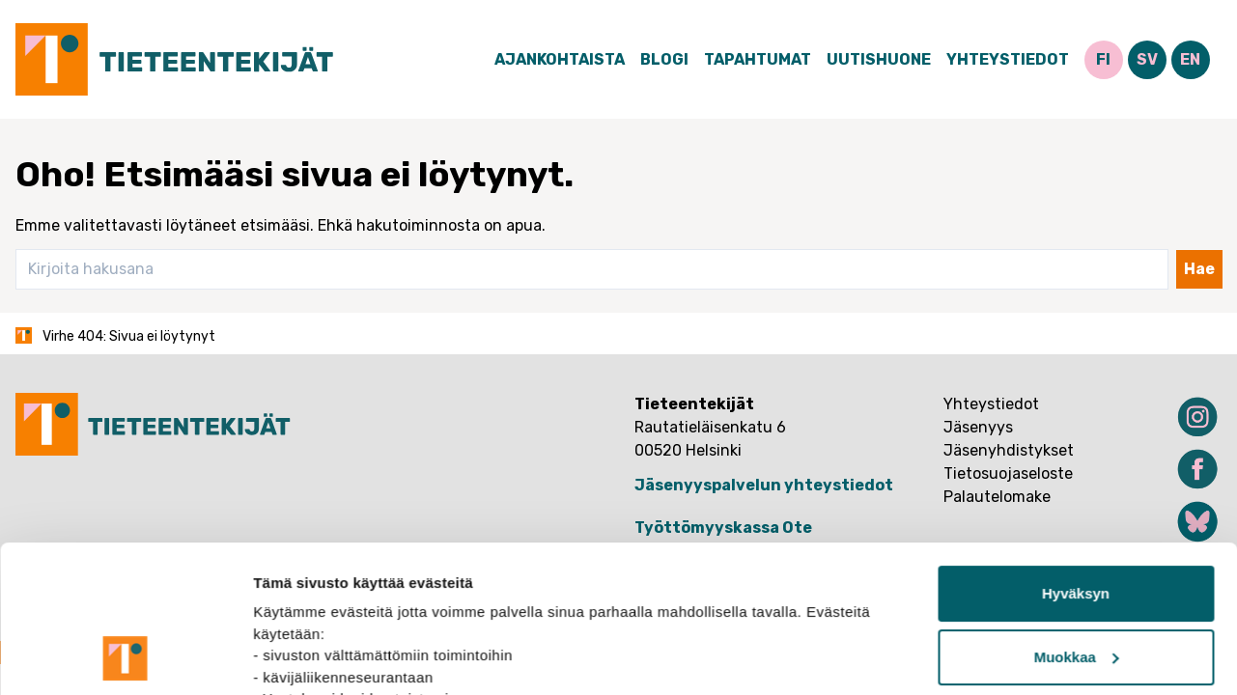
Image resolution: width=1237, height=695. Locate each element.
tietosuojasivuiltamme (456, 604)
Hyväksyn (1076, 455)
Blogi (664, 59)
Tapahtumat (757, 59)
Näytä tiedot (295, 657)
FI (1103, 59)
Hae (1199, 269)
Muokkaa (1076, 519)
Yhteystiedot (1007, 59)
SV (1147, 59)
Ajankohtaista (559, 59)
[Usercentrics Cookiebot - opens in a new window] (125, 657)
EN (1190, 59)
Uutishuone (879, 59)
